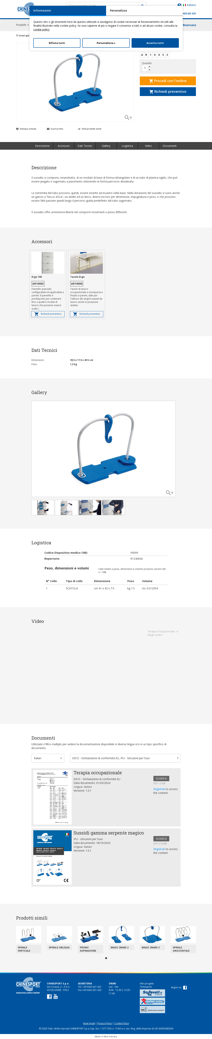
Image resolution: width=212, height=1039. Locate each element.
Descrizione (42, 146)
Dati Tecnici (85, 146)
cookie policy (41, 29)
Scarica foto (55, 128)
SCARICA (161, 778)
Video (148, 146)
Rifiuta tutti (57, 43)
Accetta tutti (155, 43)
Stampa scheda (26, 128)
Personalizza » (106, 43)
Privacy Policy (104, 1023)
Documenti (170, 146)
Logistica (127, 146)
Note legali (89, 1023)
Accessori (64, 146)
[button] (47, 758)
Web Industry (110, 1036)
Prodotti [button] (22, 25)
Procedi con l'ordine (168, 80)
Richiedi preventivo (167, 91)
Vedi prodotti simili (89, 128)
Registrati (159, 789)
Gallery (106, 146)
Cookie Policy (121, 1023)
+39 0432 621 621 (186, 13)
